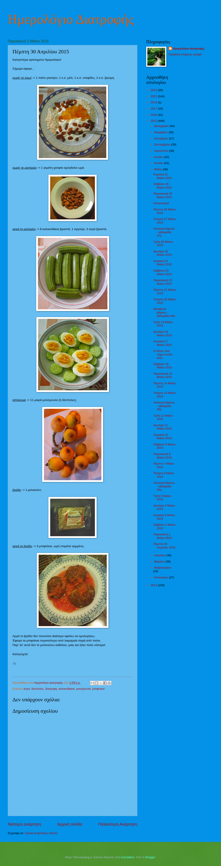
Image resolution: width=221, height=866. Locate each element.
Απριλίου (160, 555)
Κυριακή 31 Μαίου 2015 (162, 176)
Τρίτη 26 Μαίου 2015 (163, 243)
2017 (154, 108)
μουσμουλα (83, 688)
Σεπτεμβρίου (162, 144)
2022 (154, 90)
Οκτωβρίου (161, 138)
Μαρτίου (159, 561)
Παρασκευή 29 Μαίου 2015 (162, 195)
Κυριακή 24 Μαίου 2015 (162, 262)
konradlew (127, 857)
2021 (154, 96)
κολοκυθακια (67, 688)
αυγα (26, 688)
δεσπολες (37, 688)
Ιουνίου (159, 163)
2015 (154, 121)
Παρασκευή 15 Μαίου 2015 (162, 375)
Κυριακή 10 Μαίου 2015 (162, 436)
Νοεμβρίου (161, 132)
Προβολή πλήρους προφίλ (185, 54)
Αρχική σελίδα (69, 824)
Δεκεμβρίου (161, 126)
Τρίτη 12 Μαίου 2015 (163, 417)
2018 (154, 102)
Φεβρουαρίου (162, 567)
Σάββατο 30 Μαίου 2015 (162, 185)
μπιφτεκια (98, 688)
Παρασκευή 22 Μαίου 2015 (162, 281)
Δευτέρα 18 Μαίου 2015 (162, 333)
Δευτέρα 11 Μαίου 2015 (162, 427)
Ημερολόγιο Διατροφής (71, 19)
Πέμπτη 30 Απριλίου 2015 (164, 545)
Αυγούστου (161, 150)
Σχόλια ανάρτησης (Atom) (41, 833)
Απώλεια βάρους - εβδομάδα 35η (164, 406)
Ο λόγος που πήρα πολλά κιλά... (162, 354)
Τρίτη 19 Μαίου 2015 (163, 323)
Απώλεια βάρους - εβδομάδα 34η (164, 486)
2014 (154, 585)
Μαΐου (158, 169)
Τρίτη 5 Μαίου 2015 (162, 497)
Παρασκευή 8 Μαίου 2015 (162, 455)
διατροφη (51, 688)
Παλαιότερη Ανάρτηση (117, 824)
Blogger (150, 857)
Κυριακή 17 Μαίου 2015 (162, 343)
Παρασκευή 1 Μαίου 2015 (162, 536)
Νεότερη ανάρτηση (24, 824)
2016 (154, 114)
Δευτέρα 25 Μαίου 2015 (162, 253)
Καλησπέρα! (161, 203)
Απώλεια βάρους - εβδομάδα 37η (164, 232)
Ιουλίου (159, 157)
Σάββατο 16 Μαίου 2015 (162, 365)
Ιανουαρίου (161, 577)
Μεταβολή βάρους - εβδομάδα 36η (164, 312)
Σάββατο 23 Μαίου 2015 (162, 272)
